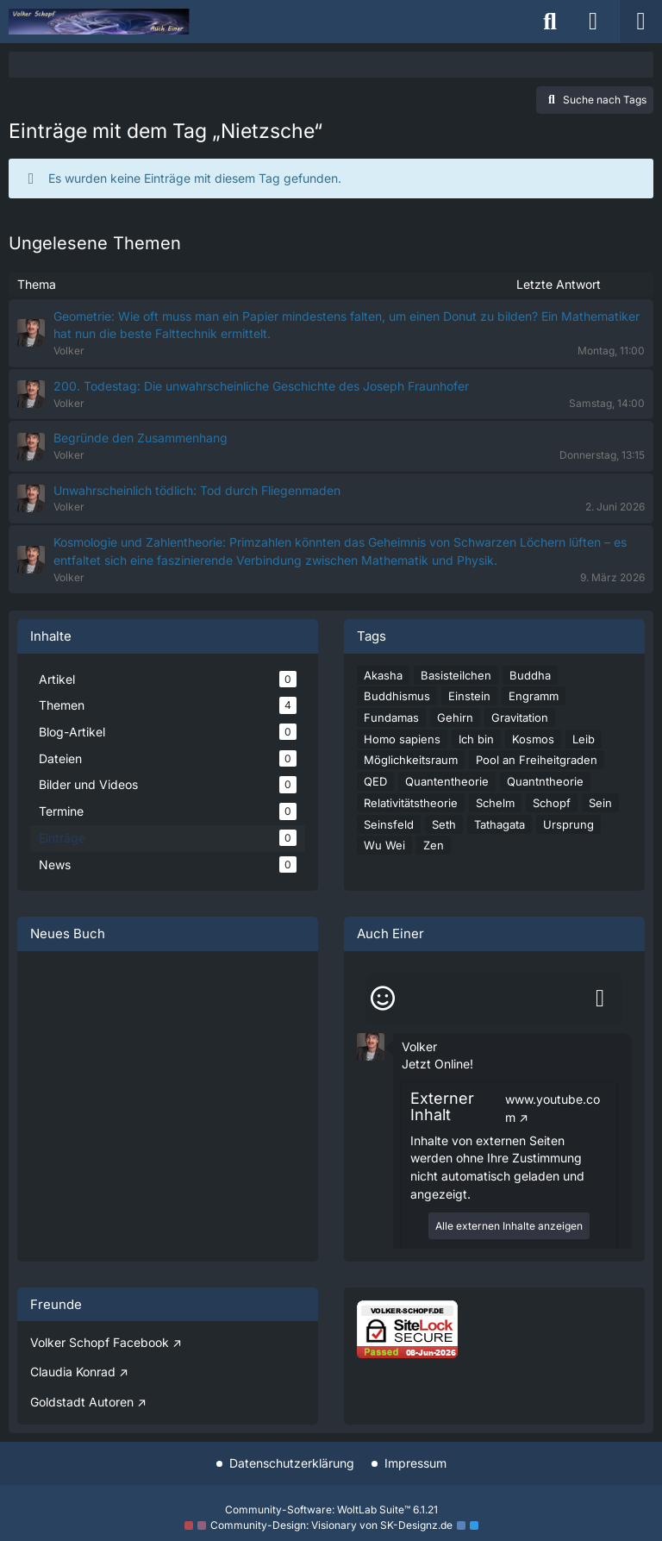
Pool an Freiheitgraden (536, 760)
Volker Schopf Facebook (99, 1342)
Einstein (469, 696)
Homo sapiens (402, 739)
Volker (419, 1046)
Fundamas (391, 717)
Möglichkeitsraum (411, 760)
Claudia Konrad (73, 1371)
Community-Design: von (331, 1525)
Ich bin (476, 739)
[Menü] (640, 21)
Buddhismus (397, 696)
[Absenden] (600, 998)
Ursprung (568, 824)
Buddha (530, 675)
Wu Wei (384, 845)
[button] (370, 1044)
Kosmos (533, 739)
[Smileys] (382, 998)
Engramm (534, 696)
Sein (600, 803)
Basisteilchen (456, 675)
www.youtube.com (552, 1108)
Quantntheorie (545, 781)
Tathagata (499, 824)
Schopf (552, 803)
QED (375, 781)
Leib (583, 739)
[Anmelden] (593, 21)
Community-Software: (331, 1509)
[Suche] (550, 21)
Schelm (495, 803)
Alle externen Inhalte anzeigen (509, 1225)
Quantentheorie (447, 781)
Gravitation (519, 717)
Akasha (383, 675)
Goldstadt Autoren (82, 1401)
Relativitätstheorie (411, 803)
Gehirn (455, 717)
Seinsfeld (389, 824)
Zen (433, 845)
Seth (444, 824)
